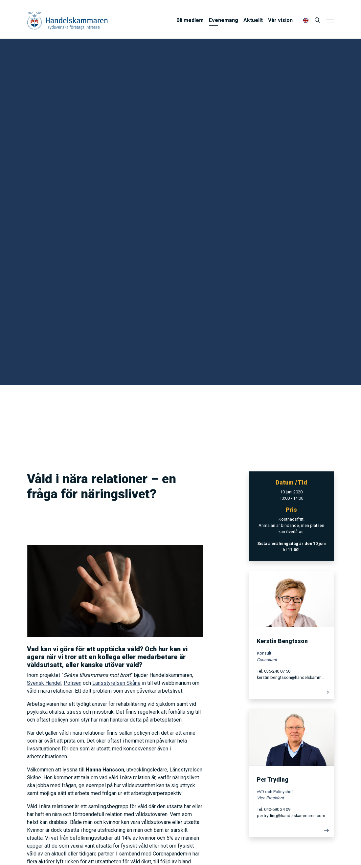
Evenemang (223, 20)
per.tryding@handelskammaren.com (291, 815)
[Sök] (317, 20)
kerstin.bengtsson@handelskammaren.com (292, 677)
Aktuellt (253, 20)
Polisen (72, 683)
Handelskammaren (67, 20)
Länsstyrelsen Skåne (116, 683)
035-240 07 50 (277, 671)
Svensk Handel (44, 683)
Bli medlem (190, 20)
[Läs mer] (291, 693)
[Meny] (330, 21)
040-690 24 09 (277, 809)
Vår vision (280, 20)
